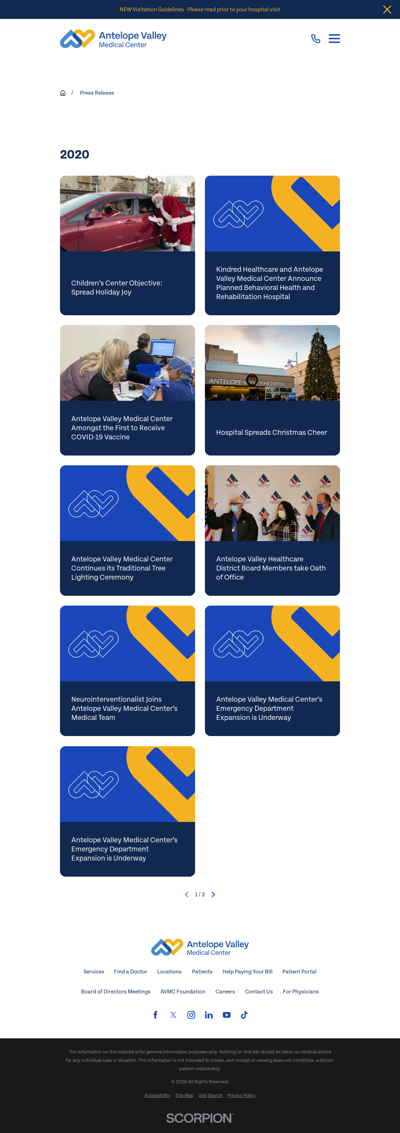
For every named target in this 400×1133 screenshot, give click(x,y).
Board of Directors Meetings (116, 992)
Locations (169, 972)
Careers (225, 992)
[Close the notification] (387, 10)
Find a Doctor (130, 972)
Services (94, 972)
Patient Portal (299, 972)
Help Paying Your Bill (247, 972)
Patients (202, 972)
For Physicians (301, 992)
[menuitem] (158, 1096)
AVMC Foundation (182, 992)
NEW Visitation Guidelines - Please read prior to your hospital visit (200, 9)
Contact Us (259, 992)
